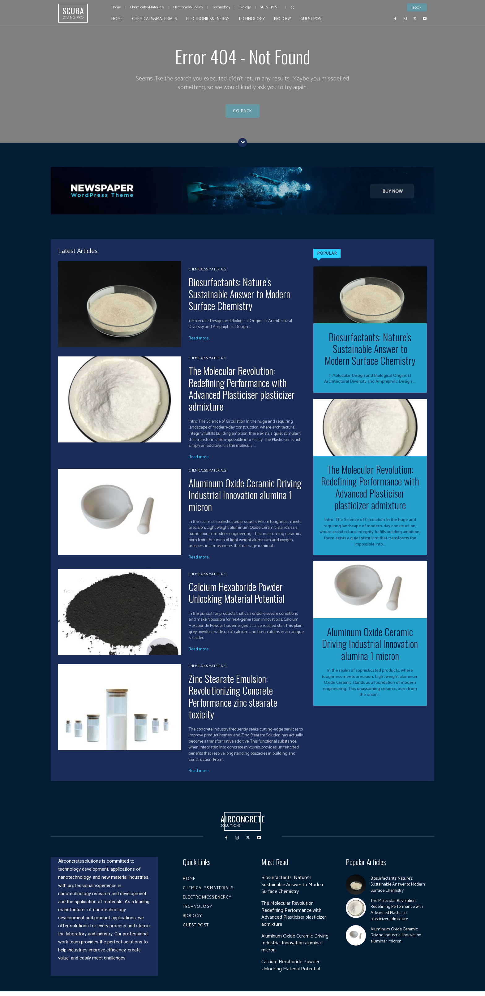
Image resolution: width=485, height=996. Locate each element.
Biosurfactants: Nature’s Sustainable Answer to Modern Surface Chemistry (239, 298)
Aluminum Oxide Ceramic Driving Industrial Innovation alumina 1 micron (245, 499)
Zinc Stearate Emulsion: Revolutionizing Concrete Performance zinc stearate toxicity (233, 701)
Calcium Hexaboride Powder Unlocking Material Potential (237, 597)
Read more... (199, 343)
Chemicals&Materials (207, 274)
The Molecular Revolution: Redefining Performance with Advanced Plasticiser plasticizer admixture (242, 393)
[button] (292, 7)
